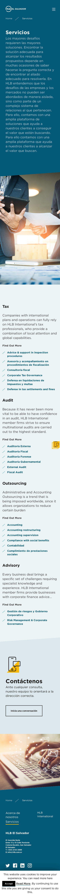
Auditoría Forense (19, 456)
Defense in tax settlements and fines (31, 389)
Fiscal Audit (15, 472)
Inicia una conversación (24, 711)
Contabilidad (15, 545)
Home (9, 18)
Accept (9, 883)
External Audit (16, 467)
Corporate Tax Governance (24, 375)
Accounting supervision (22, 535)
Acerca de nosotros (13, 815)
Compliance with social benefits (28, 540)
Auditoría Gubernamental (24, 461)
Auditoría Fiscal (17, 451)
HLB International (45, 814)
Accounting (14, 524)
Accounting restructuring (23, 530)
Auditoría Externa (19, 446)
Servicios (12, 821)
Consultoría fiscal (18, 370)
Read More (23, 883)
